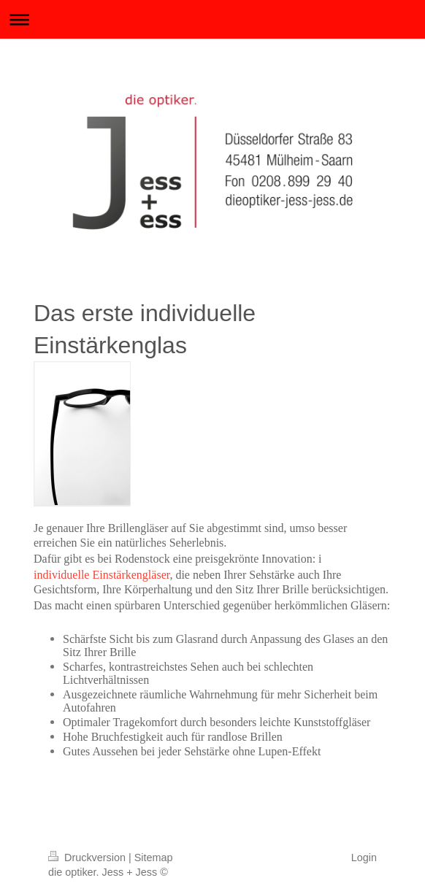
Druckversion (88, 857)
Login (364, 857)
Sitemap (153, 857)
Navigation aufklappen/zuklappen (212, 19)
